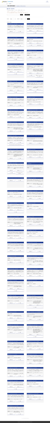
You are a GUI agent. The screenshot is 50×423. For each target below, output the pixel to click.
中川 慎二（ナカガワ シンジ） (31, 242)
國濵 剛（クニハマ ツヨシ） (11, 97)
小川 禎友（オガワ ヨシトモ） (11, 64)
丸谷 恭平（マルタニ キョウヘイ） (32, 341)
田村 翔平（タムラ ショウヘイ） (12, 216)
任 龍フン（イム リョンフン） (11, 37)
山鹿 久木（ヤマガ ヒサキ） (31, 380)
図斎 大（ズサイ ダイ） (31, 149)
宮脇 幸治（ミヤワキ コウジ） (31, 354)
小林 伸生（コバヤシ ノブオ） (31, 122)
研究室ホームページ (39, 30)
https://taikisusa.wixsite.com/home (19, 173)
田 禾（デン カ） (10, 230)
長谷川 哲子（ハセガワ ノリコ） (12, 268)
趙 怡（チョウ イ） (30, 216)
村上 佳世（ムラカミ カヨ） (11, 367)
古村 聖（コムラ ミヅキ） (11, 135)
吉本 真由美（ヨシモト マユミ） (12, 405)
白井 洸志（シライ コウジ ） (11, 149)
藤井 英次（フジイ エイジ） (11, 280)
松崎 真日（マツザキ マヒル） (12, 341)
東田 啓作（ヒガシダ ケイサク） (32, 268)
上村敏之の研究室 (39, 45)
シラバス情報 (19, 31)
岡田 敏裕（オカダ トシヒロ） (31, 50)
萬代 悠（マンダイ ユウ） (11, 354)
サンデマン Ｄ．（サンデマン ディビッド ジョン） (33, 135)
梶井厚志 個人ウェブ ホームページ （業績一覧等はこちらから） (39, 76)
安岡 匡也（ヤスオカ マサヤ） (12, 380)
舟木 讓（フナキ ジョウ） (11, 295)
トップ (7, 3)
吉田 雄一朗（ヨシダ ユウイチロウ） (32, 393)
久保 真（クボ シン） (30, 97)
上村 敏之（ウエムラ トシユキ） (31, 37)
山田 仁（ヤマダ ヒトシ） (11, 393)
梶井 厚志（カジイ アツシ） (31, 64)
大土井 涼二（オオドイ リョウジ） (12, 50)
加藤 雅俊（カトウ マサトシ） (11, 81)
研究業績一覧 (11, 31)
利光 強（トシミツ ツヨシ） (31, 230)
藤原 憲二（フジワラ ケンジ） (31, 280)
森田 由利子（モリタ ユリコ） (31, 367)
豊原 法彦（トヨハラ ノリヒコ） (11, 242)
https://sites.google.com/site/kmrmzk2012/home (15, 144)
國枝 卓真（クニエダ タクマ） (31, 81)
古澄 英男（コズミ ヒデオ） (11, 122)
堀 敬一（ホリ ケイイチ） (31, 295)
